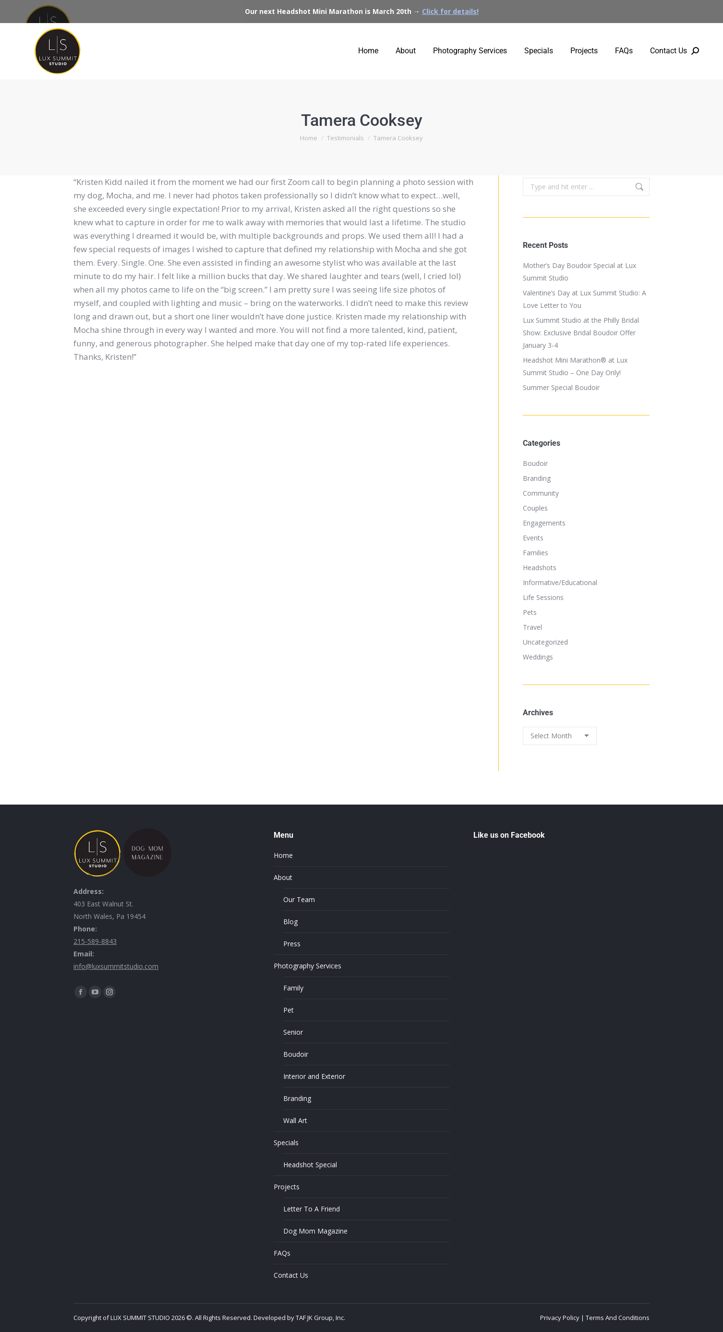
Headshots (539, 567)
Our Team (299, 899)
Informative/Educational (560, 582)
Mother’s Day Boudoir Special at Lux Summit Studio (579, 271)
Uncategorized (545, 642)
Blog (290, 921)
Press (292, 943)
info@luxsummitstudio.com (115, 966)
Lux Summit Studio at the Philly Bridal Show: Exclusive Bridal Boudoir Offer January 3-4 (581, 333)
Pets (530, 612)
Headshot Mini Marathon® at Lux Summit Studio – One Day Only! (575, 366)
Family (293, 987)
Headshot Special (310, 1164)
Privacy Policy (559, 1317)
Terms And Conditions (618, 1317)
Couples (535, 508)
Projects (287, 1186)
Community (541, 493)
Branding (537, 478)
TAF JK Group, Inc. (320, 1317)
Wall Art (295, 1120)
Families (535, 552)
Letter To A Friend (311, 1208)
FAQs (282, 1253)
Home (283, 855)
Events (533, 537)
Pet (288, 1009)
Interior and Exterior (314, 1076)
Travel (532, 627)
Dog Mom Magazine (315, 1230)
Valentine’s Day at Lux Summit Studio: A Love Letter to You (584, 299)
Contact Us (291, 1275)
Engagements (544, 522)
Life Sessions (543, 597)
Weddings (538, 656)
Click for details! (450, 11)
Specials (286, 1142)
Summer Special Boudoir (561, 387)
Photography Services (307, 965)
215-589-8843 (95, 941)
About (283, 877)
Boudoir (535, 463)
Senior (293, 1032)
